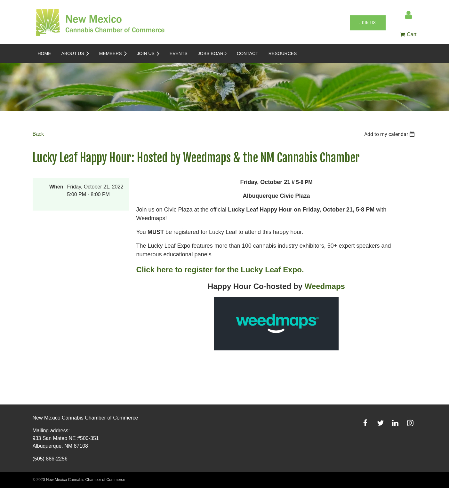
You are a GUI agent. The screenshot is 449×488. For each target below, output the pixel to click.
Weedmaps (325, 286)
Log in (409, 15)
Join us (367, 22)
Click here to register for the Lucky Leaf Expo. (220, 269)
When (56, 186)
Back (38, 134)
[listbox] (390, 134)
